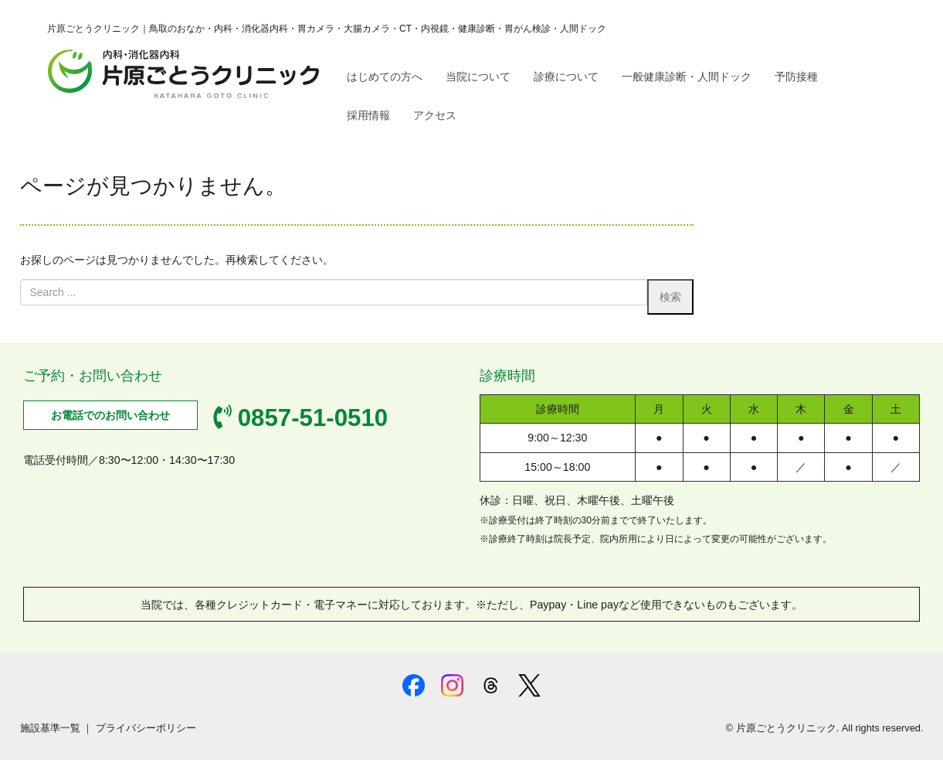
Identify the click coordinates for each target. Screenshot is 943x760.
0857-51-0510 (300, 417)
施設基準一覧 (50, 728)
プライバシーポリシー (146, 728)
